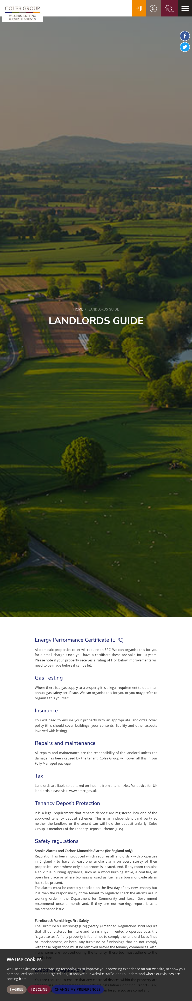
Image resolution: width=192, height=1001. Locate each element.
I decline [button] (39, 989)
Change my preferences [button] (78, 989)
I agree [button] (16, 989)
